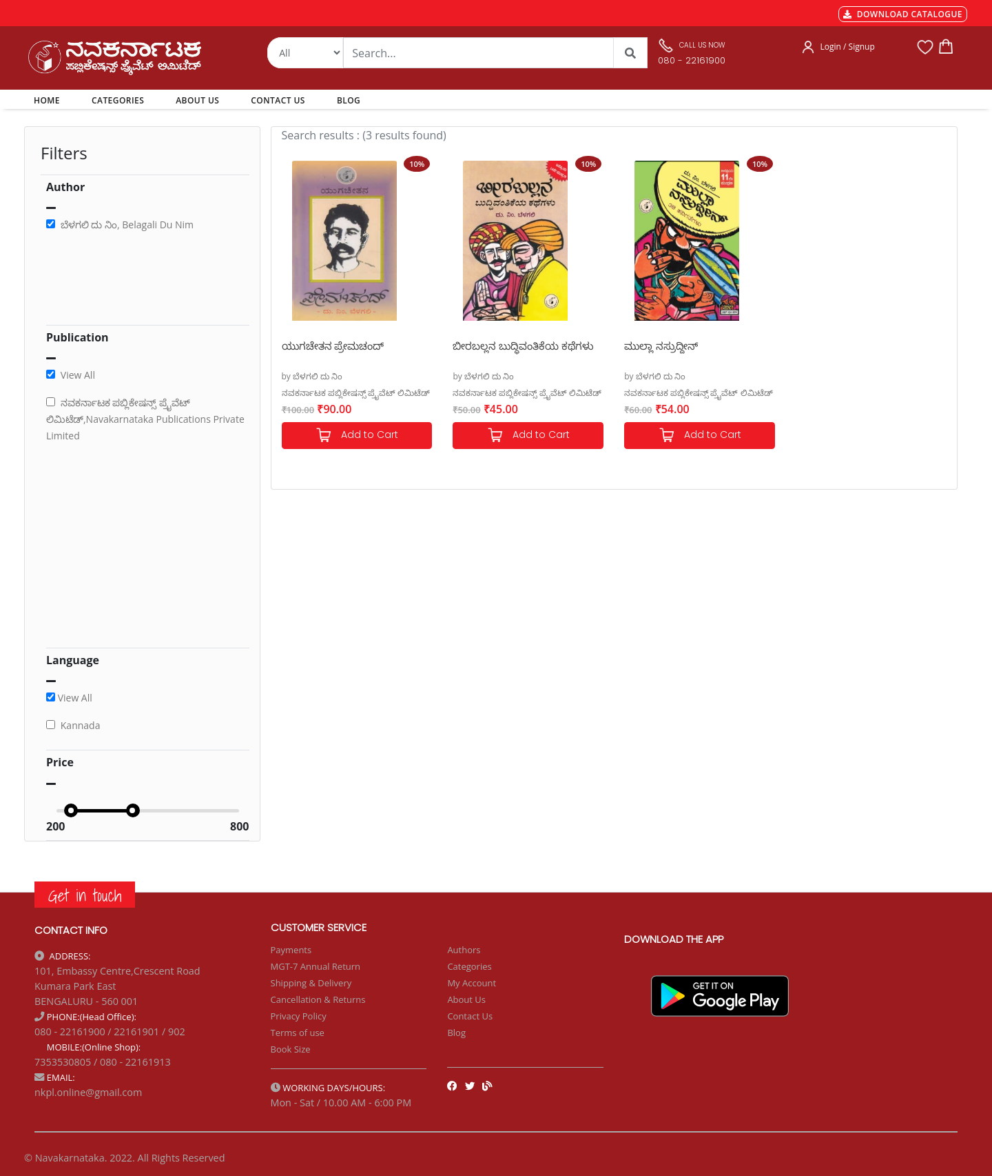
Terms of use (297, 1032)
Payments (291, 950)
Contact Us (470, 1016)
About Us (466, 999)
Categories (469, 966)
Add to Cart (357, 435)
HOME (49, 100)
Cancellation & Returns (318, 999)
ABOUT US (197, 100)
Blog (456, 1032)
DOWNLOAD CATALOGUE (902, 14)
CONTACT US (278, 100)
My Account (471, 983)
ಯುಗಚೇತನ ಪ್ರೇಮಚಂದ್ (333, 345)
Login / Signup (847, 46)
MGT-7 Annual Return (316, 966)
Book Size (291, 1049)
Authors (463, 950)
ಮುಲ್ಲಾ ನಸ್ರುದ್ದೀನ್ (661, 345)
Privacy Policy (299, 1016)
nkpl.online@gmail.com (88, 1092)
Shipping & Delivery (311, 983)
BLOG (348, 100)
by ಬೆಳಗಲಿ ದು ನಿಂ (312, 376)
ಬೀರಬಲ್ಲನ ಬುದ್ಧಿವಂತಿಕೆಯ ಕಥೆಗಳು (523, 345)
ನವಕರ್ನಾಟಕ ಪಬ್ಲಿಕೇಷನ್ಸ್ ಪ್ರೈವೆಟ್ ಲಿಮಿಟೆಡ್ (356, 393)
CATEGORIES (118, 100)
